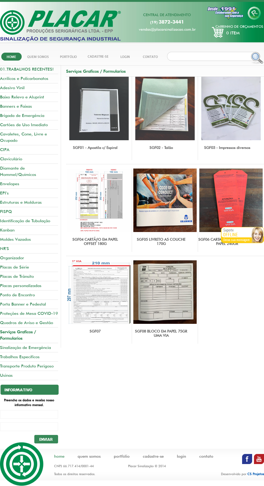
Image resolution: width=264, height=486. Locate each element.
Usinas (6, 375)
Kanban (7, 230)
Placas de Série (14, 267)
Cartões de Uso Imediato (24, 124)
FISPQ (6, 211)
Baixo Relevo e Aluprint (22, 96)
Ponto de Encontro (17, 294)
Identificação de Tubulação (25, 220)
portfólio (122, 456)
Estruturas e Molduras (21, 202)
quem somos (89, 456)
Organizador (12, 257)
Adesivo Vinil (12, 87)
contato (206, 456)
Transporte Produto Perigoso (27, 366)
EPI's (4, 193)
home (59, 456)
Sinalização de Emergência (25, 347)
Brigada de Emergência (22, 115)
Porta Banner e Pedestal (23, 304)
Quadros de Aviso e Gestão (26, 322)
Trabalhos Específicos (20, 356)
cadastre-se (153, 456)
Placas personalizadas (20, 285)
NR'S (4, 248)
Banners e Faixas (16, 106)
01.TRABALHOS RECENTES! (27, 69)
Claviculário (11, 158)
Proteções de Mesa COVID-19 (29, 313)
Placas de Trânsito (17, 276)
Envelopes (9, 183)
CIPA (5, 149)
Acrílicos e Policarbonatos (24, 78)
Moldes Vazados (15, 239)
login (181, 456)
